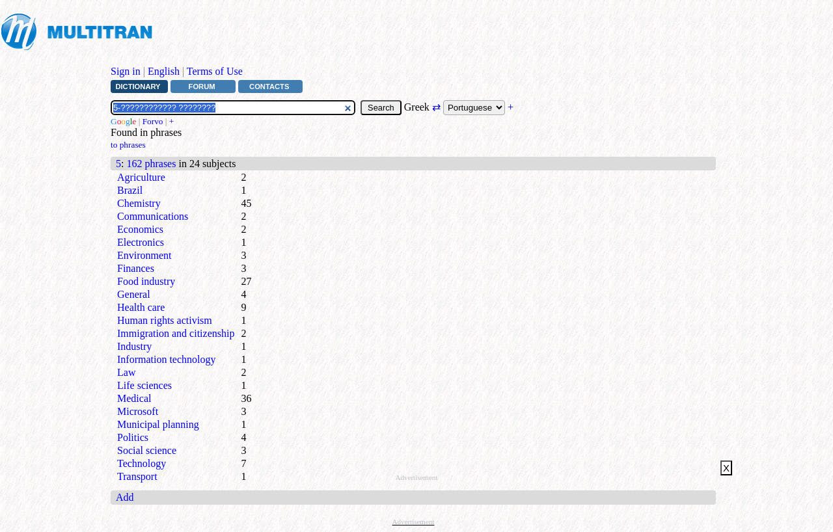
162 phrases (151, 163)
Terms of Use (215, 71)
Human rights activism (164, 320)
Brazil (130, 190)
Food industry (146, 281)
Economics (140, 229)
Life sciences (144, 385)
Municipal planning (158, 424)
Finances (135, 268)
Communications (152, 216)
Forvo (153, 121)
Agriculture (141, 177)
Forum (202, 86)
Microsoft (137, 411)
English (164, 71)
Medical (134, 398)
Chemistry (139, 203)
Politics (132, 437)
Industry (134, 346)
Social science (146, 450)
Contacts (269, 86)
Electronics (140, 242)
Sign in (126, 71)
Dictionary (137, 86)
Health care (141, 307)
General (133, 294)
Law (126, 372)
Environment (144, 255)
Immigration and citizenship (175, 333)
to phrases (128, 145)
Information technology (166, 359)
